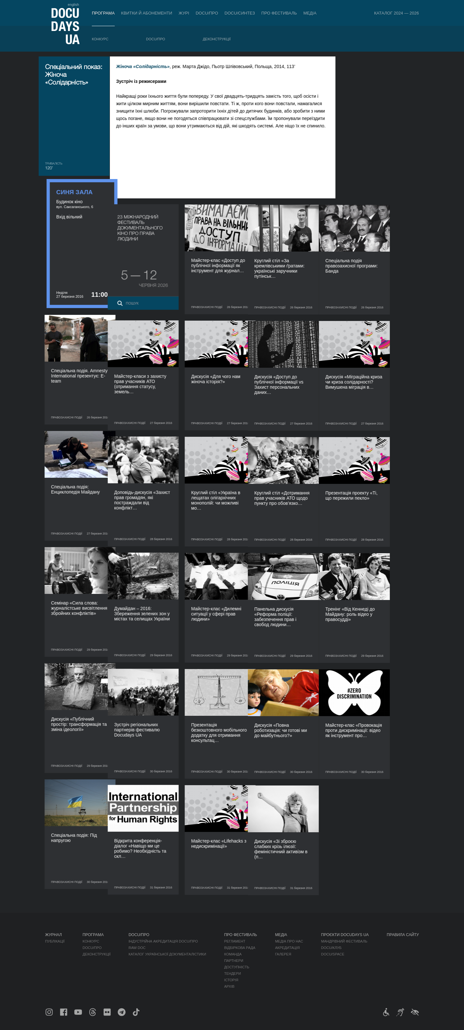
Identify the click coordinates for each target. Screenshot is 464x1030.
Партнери (233, 961)
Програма (103, 13)
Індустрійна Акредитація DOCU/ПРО (163, 941)
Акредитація (287, 948)
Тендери (232, 973)
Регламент (235, 941)
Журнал (53, 935)
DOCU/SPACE (332, 954)
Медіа (310, 13)
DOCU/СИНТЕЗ (240, 13)
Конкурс (100, 39)
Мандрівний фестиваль (344, 941)
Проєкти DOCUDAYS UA (345, 935)
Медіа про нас (289, 941)
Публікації (54, 941)
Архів (229, 986)
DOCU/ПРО (207, 13)
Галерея (283, 954)
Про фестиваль (279, 13)
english (73, 4)
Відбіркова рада (240, 948)
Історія (231, 980)
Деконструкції (217, 39)
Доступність (236, 967)
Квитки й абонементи (146, 13)
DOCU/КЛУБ (331, 948)
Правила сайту (403, 935)
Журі (184, 13)
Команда (233, 954)
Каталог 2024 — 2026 (396, 13)
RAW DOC (137, 948)
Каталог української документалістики (167, 954)
